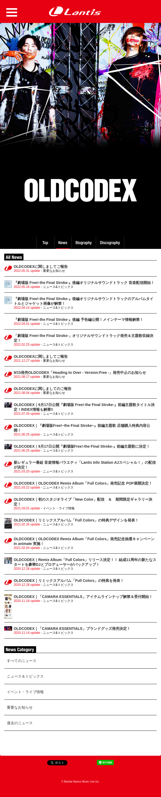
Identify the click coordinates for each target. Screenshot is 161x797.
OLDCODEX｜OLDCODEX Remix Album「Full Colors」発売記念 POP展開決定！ (83, 483)
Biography (84, 243)
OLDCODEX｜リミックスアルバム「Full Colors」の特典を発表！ (69, 580)
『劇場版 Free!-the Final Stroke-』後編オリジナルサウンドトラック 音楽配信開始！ (84, 283)
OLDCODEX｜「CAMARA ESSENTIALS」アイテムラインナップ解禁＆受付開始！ (83, 597)
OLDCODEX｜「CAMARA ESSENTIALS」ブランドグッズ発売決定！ (72, 628)
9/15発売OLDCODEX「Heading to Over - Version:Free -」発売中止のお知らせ (80, 372)
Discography (110, 243)
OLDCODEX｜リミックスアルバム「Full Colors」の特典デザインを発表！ (76, 520)
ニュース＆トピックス (25, 676)
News (63, 243)
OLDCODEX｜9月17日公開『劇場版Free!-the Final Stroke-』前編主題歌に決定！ (82, 446)
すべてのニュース (21, 661)
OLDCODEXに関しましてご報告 (41, 266)
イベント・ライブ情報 (25, 692)
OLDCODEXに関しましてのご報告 (42, 389)
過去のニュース (20, 723)
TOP (45, 243)
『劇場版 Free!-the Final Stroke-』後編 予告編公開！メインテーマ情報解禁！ (78, 319)
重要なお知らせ (20, 707)
